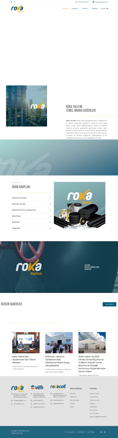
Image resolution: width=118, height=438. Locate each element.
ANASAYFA (65, 8)
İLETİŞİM (103, 8)
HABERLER (95, 8)
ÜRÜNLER (84, 8)
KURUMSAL (75, 8)
